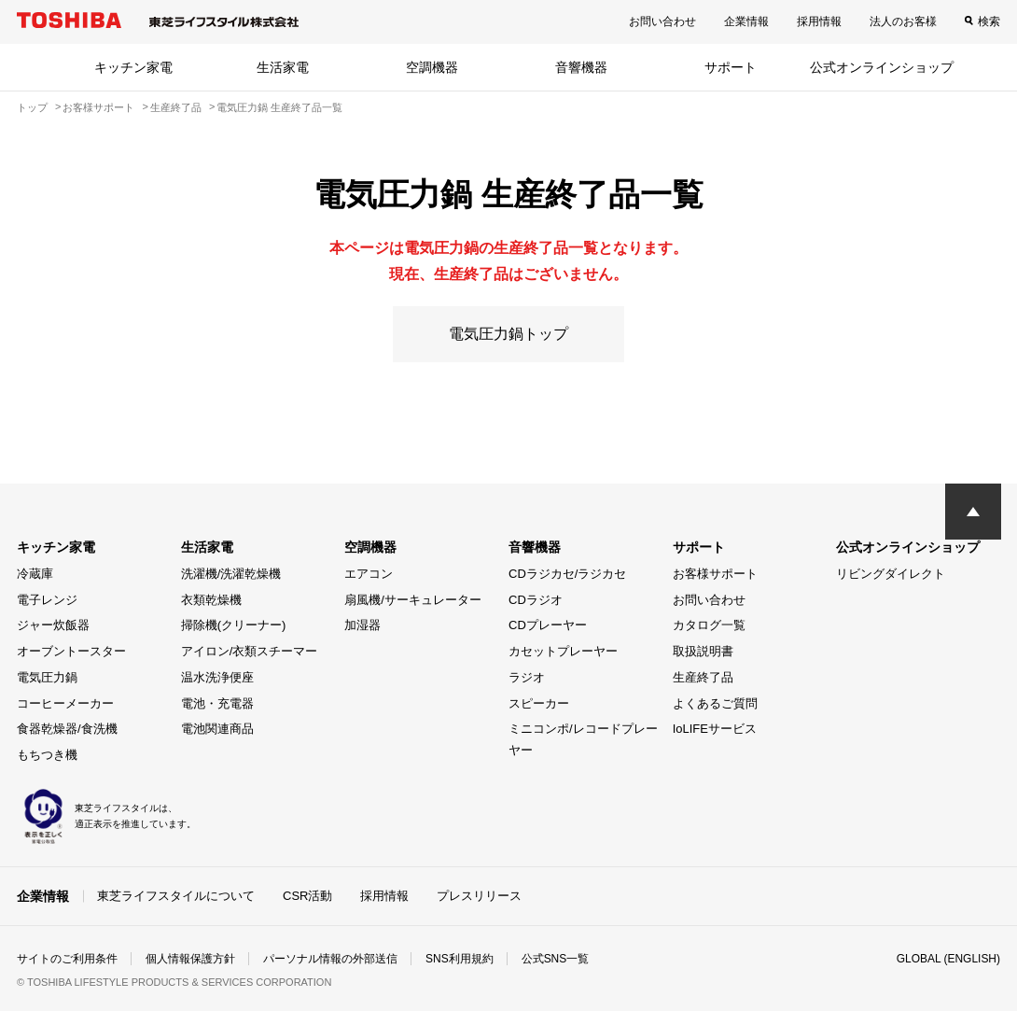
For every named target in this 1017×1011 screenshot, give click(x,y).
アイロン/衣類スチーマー (249, 651)
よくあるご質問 (715, 703)
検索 (989, 21)
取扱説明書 (703, 651)
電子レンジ (47, 600)
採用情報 (819, 21)
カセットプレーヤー (563, 651)
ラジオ (526, 677)
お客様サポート (715, 574)
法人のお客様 (903, 21)
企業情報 (746, 21)
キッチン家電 (133, 67)
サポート (730, 67)
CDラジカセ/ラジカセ (567, 574)
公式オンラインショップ (882, 67)
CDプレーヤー (547, 625)
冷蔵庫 (35, 574)
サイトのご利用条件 (67, 958)
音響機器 (581, 67)
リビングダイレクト (890, 574)
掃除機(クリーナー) (233, 625)
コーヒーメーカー (65, 703)
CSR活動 (307, 896)
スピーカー (538, 703)
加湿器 (362, 625)
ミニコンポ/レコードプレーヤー (583, 739)
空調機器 (432, 67)
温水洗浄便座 (217, 677)
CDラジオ (535, 600)
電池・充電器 (217, 703)
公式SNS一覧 (556, 958)
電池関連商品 (217, 729)
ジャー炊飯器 (53, 625)
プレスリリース (479, 896)
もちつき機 (47, 755)
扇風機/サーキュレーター (412, 600)
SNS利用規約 (459, 958)
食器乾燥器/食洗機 (67, 729)
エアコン (368, 574)
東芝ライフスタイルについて (176, 896)
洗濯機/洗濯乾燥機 (231, 574)
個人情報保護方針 (190, 958)
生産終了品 (703, 677)
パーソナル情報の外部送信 (330, 958)
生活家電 (283, 67)
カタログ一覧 (709, 625)
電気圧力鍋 (47, 677)
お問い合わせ (662, 21)
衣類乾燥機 (211, 600)
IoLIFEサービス (715, 729)
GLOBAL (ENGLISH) (948, 958)
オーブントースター (71, 651)
